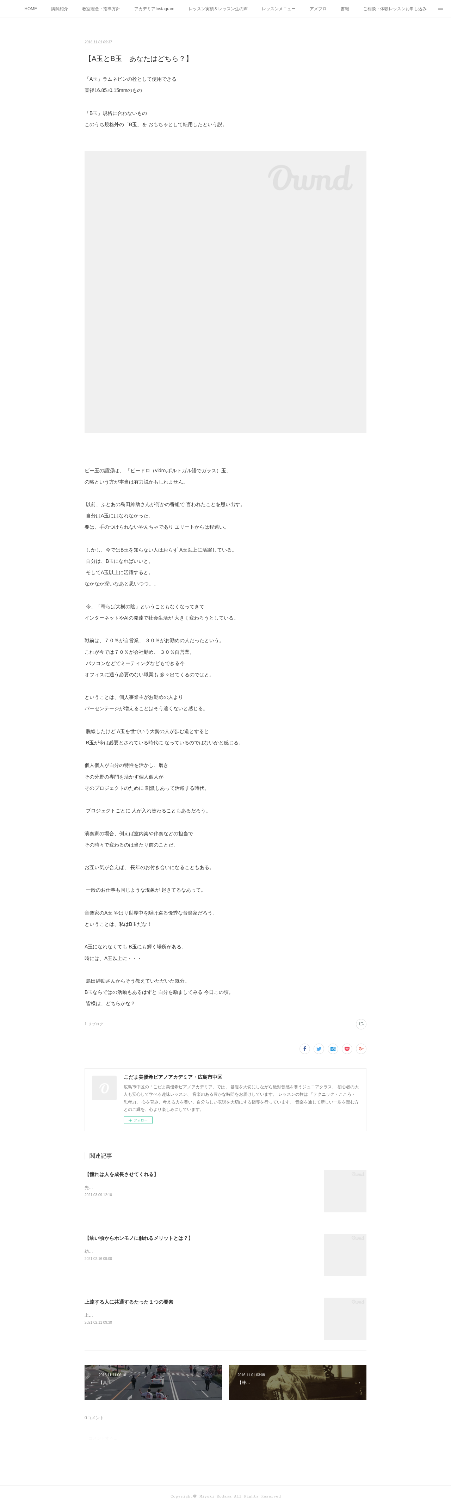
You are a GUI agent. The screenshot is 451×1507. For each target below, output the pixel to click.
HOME (30, 8)
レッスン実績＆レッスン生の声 (218, 8)
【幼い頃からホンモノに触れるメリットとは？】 (139, 1238)
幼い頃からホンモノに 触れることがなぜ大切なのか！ (135, 1251)
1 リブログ (94, 1024)
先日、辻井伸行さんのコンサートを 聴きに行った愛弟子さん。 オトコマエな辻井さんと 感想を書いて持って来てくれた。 (199, 1187)
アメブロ (318, 8)
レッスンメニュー (279, 8)
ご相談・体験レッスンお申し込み (395, 8)
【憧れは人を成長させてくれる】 (122, 1174)
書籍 (345, 8)
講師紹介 (59, 8)
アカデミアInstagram (154, 8)
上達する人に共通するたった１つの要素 (129, 1302)
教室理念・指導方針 (101, 8)
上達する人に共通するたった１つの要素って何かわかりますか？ (146, 1315)
